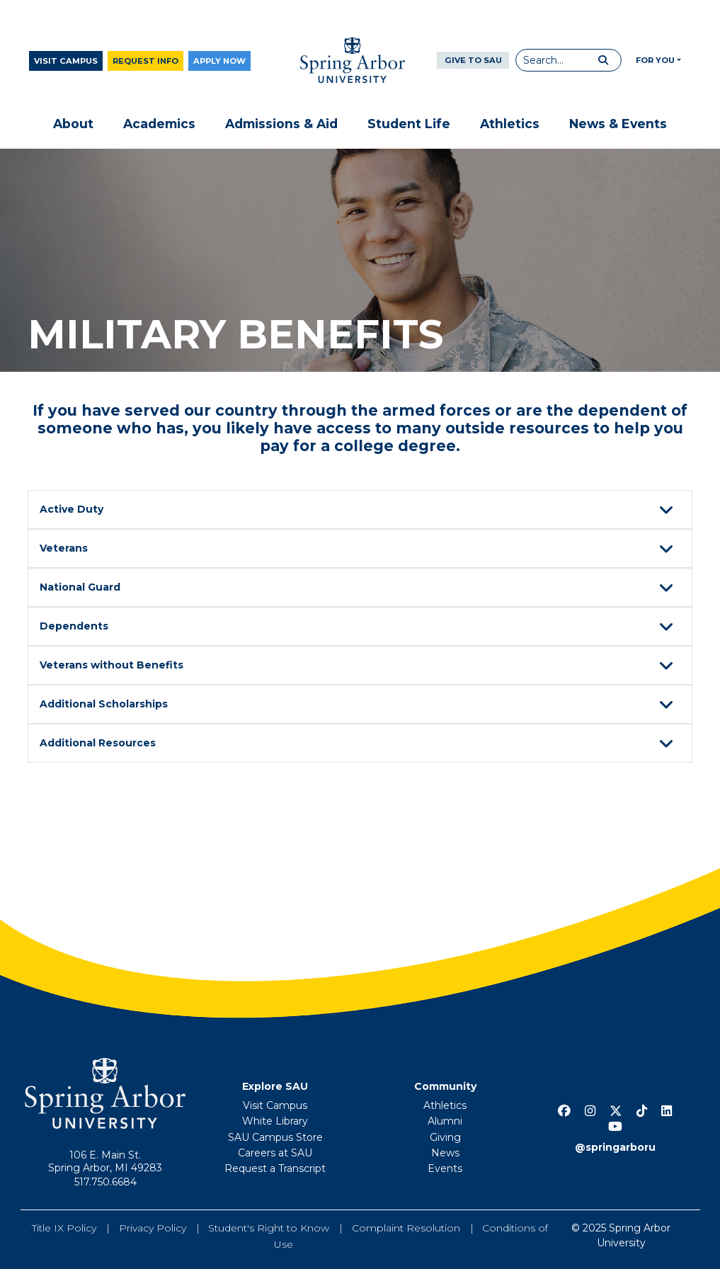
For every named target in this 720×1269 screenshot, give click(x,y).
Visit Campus (66, 61)
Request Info (145, 61)
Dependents (359, 627)
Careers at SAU (275, 1152)
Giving (445, 1137)
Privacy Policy (152, 1228)
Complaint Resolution (406, 1228)
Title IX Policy (64, 1228)
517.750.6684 (105, 1182)
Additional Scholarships (359, 705)
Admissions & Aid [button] (281, 123)
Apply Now (219, 61)
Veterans (359, 549)
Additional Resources (359, 744)
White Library (275, 1121)
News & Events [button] (618, 123)
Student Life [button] (408, 123)
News (445, 1152)
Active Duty (359, 510)
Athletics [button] (509, 123)
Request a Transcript (275, 1168)
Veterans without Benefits (359, 666)
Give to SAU (473, 60)
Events (445, 1168)
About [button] (73, 123)
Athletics (445, 1105)
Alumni (445, 1121)
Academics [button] (159, 123)
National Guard (359, 588)
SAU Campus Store (275, 1137)
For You (655, 60)
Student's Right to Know (268, 1228)
